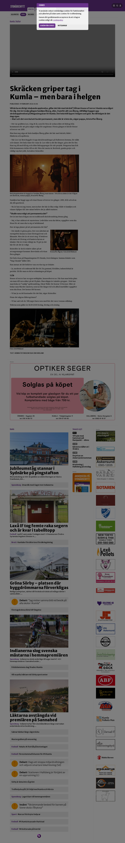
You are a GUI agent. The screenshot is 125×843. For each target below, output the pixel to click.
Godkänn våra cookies (47, 25)
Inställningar (62, 25)
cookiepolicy (58, 20)
